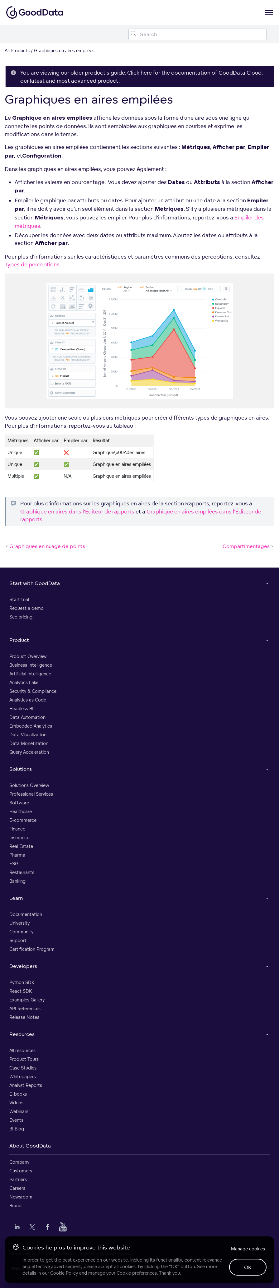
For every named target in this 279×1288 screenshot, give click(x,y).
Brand (15, 1205)
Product (19, 640)
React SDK (20, 991)
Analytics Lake (23, 682)
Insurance (19, 837)
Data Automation (27, 717)
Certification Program (32, 949)
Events (16, 1120)
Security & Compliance (32, 691)
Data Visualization (27, 734)
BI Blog (16, 1128)
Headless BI (21, 708)
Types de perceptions (32, 264)
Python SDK (21, 982)
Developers (23, 966)
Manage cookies (248, 1248)
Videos (16, 1102)
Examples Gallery (27, 999)
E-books (18, 1094)
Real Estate (21, 846)
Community (21, 931)
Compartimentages (248, 546)
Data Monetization (28, 743)
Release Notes (24, 1017)
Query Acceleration (29, 752)
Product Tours (24, 1059)
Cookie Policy (64, 1273)
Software (19, 802)
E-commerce (22, 820)
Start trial (19, 599)
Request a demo (26, 608)
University (19, 923)
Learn (16, 898)
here (146, 72)
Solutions (20, 769)
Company (19, 1162)
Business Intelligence (30, 665)
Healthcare (20, 811)
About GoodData (30, 1146)
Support (17, 940)
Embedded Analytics (30, 726)
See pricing (20, 616)
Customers (20, 1170)
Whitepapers (22, 1076)
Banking (17, 881)
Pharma (17, 855)
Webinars (18, 1111)
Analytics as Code (27, 699)
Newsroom (20, 1196)
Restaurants (21, 872)
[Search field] (197, 34)
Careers (17, 1188)
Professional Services (31, 794)
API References (25, 1008)
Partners (18, 1179)
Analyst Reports (25, 1085)
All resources (22, 1050)
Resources (22, 1034)
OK (248, 1267)
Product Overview (28, 656)
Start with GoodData (34, 583)
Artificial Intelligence (30, 673)
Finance (17, 828)
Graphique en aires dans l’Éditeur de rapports (77, 511)
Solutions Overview (29, 785)
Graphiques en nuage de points (45, 546)
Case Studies (22, 1067)
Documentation (25, 914)
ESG (13, 863)
